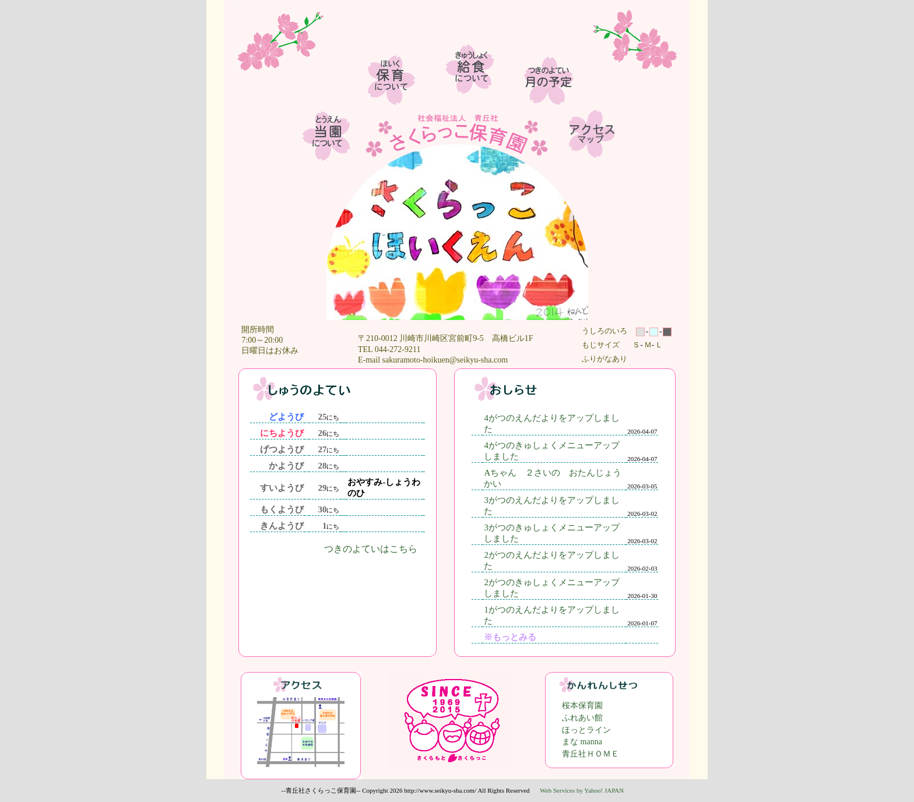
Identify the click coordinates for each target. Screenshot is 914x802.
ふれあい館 (582, 717)
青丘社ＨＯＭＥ (590, 754)
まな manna (582, 741)
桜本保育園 (582, 705)
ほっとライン (586, 730)
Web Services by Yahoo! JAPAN (582, 790)
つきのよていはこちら (370, 549)
